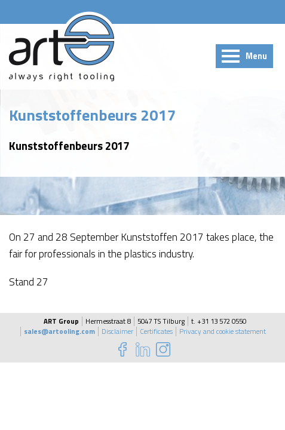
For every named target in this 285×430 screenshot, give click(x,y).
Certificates (156, 331)
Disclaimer (117, 331)
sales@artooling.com (59, 331)
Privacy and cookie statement (222, 331)
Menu (256, 56)
